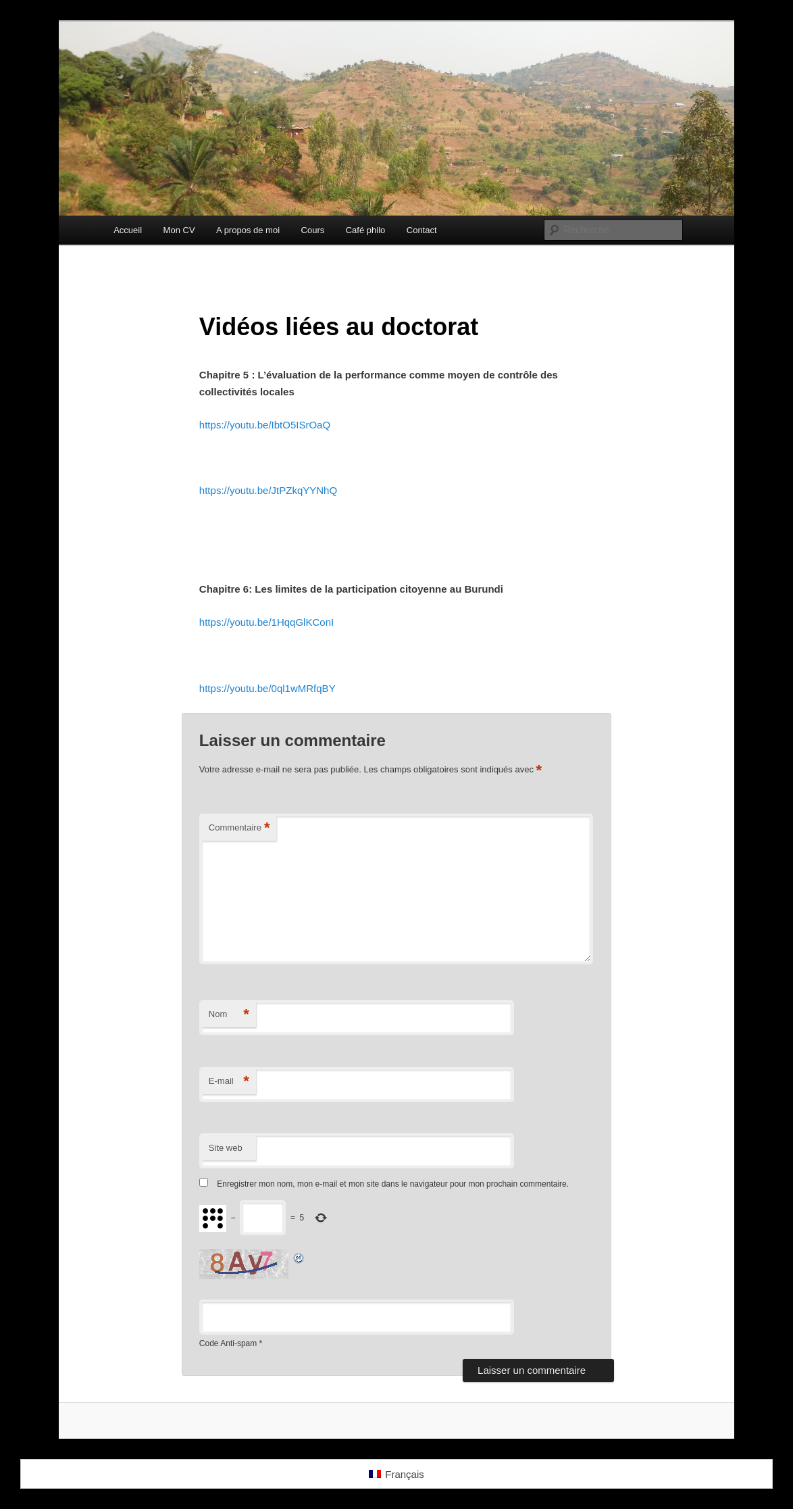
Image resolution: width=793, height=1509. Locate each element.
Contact (422, 230)
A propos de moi (248, 230)
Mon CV (179, 230)
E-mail (229, 1081)
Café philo (366, 230)
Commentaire (239, 828)
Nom (229, 1014)
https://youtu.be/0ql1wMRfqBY (267, 688)
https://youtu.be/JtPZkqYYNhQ (268, 490)
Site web (225, 1148)
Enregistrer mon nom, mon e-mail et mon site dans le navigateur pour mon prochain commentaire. (393, 1184)
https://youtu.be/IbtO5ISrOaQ (264, 424)
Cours (313, 230)
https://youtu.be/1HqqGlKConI (266, 622)
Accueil (127, 230)
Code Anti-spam (228, 1343)
